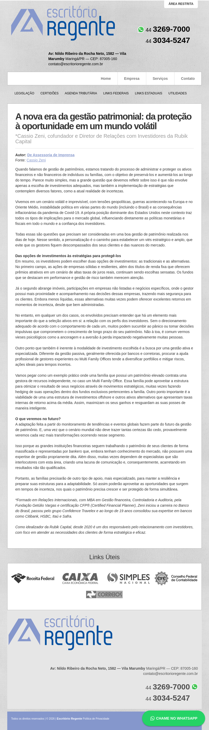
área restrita (181, 4)
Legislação (24, 93)
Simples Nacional (128, 578)
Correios (104, 594)
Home (106, 78)
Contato (188, 78)
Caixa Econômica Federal (80, 578)
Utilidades (177, 93)
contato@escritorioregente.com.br (75, 64)
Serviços (160, 78)
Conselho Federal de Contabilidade (176, 578)
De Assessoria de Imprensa (50, 155)
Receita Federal (32, 578)
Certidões (49, 93)
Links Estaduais (148, 93)
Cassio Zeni (36, 160)
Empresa (132, 78)
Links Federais (116, 93)
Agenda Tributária (81, 93)
